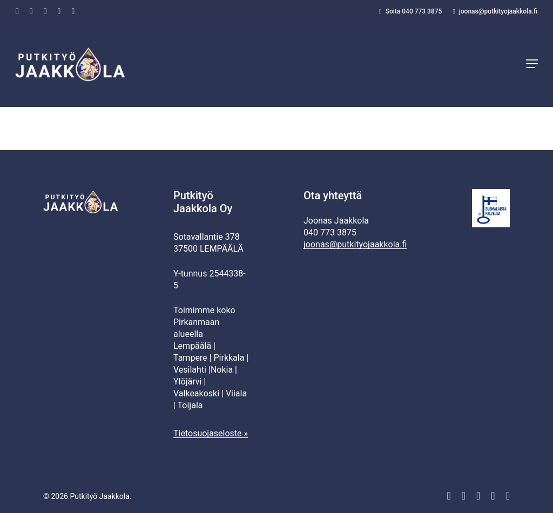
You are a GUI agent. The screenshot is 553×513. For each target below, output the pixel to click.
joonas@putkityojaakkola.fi (355, 244)
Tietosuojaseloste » (210, 433)
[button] (532, 64)
